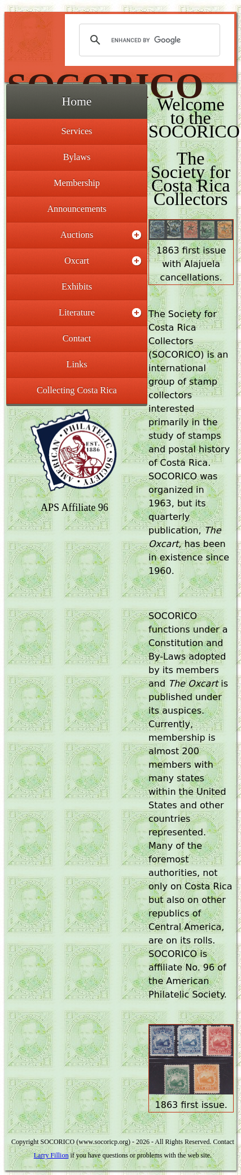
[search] (148, 40)
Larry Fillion (51, 1155)
